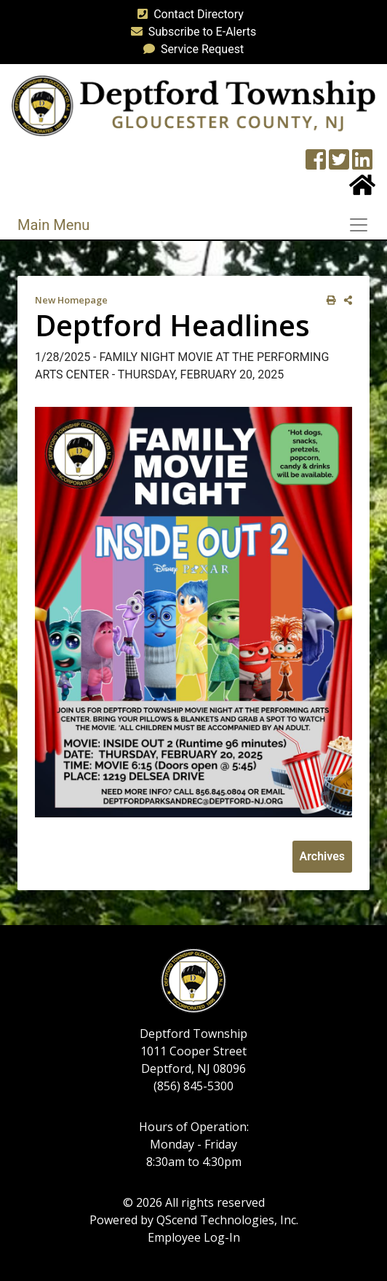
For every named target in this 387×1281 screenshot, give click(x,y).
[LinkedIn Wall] (362, 164)
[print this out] (328, 300)
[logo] (193, 105)
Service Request (190, 49)
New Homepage (71, 299)
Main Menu (53, 225)
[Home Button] (362, 190)
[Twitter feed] (339, 164)
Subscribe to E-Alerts (191, 32)
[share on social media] (345, 300)
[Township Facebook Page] (316, 164)
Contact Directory (188, 14)
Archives (322, 856)
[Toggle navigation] (363, 225)
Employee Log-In (194, 1237)
